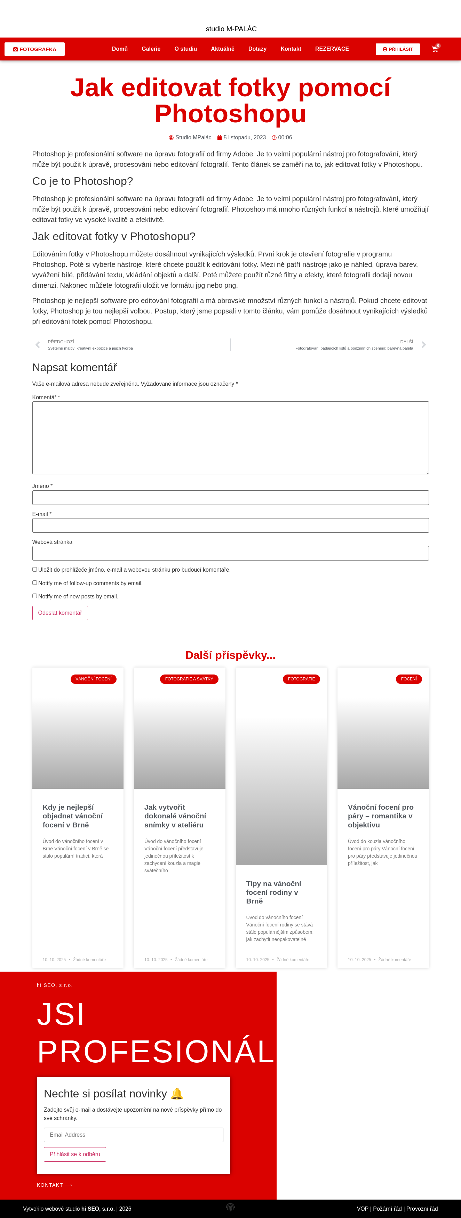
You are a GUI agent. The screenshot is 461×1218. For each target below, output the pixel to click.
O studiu (185, 49)
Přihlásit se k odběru (75, 1154)
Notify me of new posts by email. (78, 596)
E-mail (42, 514)
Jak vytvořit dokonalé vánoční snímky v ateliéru (175, 815)
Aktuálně (223, 49)
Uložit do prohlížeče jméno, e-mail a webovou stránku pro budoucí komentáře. (134, 570)
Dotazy (257, 49)
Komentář (46, 397)
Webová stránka (52, 542)
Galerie (151, 49)
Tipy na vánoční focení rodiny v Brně (273, 892)
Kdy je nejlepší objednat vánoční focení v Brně (73, 815)
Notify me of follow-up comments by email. (90, 583)
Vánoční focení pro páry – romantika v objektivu (381, 815)
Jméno (42, 486)
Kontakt (290, 49)
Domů (120, 49)
